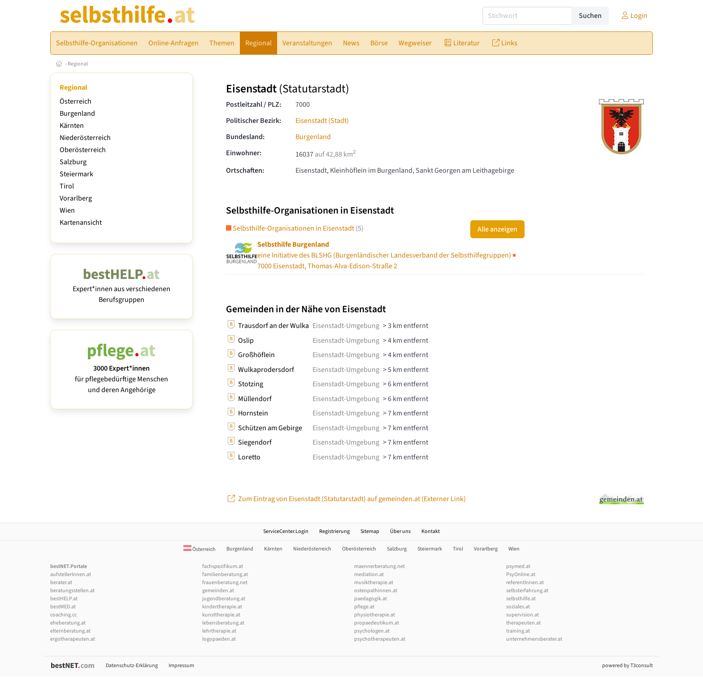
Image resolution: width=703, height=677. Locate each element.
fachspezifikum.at (222, 566)
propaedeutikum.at (376, 623)
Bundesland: (245, 137)
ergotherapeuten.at (72, 639)
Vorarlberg (76, 198)
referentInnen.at (525, 582)
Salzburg (73, 162)
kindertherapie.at (222, 607)
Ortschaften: (245, 170)
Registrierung (334, 531)
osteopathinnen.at (375, 590)
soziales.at (518, 607)
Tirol (67, 186)
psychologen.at (372, 631)
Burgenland (77, 113)
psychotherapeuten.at (379, 639)
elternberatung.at (70, 631)
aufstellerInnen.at (70, 574)
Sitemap (369, 531)
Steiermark (76, 174)
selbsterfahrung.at (527, 590)
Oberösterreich (83, 150)
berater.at (61, 582)
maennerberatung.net (379, 566)
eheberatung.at (68, 623)
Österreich (75, 101)
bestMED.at (63, 607)
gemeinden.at (218, 590)
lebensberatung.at (223, 623)
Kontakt (430, 531)
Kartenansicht (81, 222)
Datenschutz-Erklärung (132, 665)
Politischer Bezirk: (253, 121)
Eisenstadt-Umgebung (345, 326)
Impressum (181, 665)
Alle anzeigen (497, 229)
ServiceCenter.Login (285, 531)
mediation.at (369, 574)
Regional (78, 64)
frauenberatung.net (224, 582)
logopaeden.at (219, 639)
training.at (518, 631)
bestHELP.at (64, 599)
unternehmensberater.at (534, 639)
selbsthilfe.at (521, 599)
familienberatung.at (225, 574)
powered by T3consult (627, 665)
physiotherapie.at (374, 615)
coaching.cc (63, 615)
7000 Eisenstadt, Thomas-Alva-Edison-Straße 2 (387, 255)
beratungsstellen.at (72, 590)
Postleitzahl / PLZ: (253, 104)
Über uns (400, 531)
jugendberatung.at (223, 599)
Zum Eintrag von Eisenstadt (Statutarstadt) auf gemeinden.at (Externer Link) (346, 499)
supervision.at (522, 615)
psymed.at (518, 566)
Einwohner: (243, 153)
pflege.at (364, 607)
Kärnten (72, 126)
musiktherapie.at (373, 582)
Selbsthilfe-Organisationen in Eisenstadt (295, 228)
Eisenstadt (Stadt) (322, 121)
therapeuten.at (523, 623)
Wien (67, 210)
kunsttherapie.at (221, 615)
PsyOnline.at (520, 574)
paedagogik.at (370, 599)
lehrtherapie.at (219, 631)
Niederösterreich (85, 138)
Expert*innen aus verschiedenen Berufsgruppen (121, 289)
